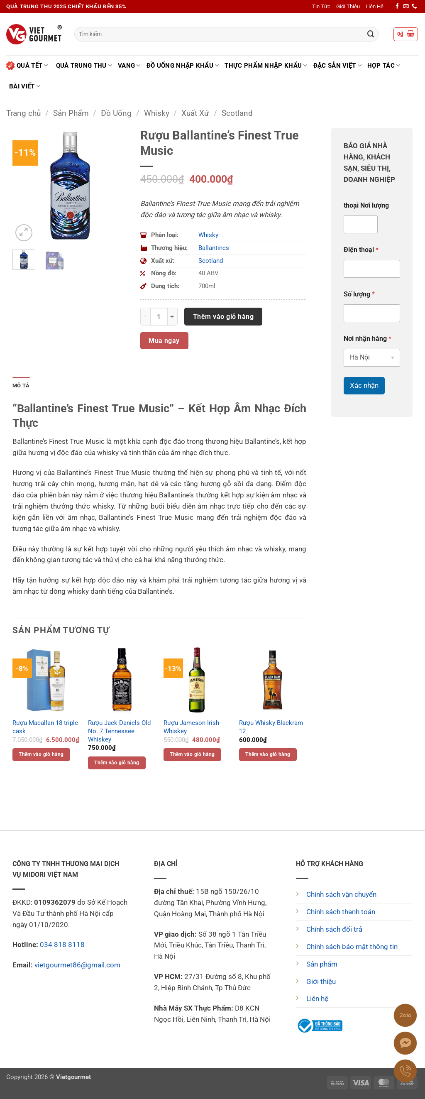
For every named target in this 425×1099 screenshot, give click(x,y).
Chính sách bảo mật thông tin (352, 946)
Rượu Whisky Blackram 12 (271, 727)
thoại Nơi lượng (366, 205)
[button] (405, 34)
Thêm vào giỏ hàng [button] (41, 754)
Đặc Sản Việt (337, 65)
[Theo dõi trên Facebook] (397, 7)
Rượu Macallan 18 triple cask (45, 727)
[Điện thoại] (372, 269)
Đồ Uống (116, 113)
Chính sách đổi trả (334, 929)
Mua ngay (164, 341)
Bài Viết (24, 86)
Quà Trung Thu (84, 65)
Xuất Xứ (195, 113)
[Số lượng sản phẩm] (159, 316)
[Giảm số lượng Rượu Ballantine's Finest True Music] (145, 316)
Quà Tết (27, 65)
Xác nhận (364, 385)
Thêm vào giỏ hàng (223, 317)
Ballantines (213, 248)
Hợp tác (384, 65)
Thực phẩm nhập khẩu (266, 65)
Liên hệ (317, 998)
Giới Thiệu (348, 6)
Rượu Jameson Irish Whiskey (191, 727)
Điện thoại (361, 250)
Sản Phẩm (71, 113)
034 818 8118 (62, 944)
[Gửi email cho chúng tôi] (406, 7)
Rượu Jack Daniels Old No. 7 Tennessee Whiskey (119, 731)
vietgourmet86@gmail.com (77, 965)
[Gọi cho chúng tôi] (414, 7)
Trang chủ (23, 113)
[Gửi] (370, 34)
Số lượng (359, 294)
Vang (129, 65)
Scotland (237, 113)
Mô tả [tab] (20, 385)
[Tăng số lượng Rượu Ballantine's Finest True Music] (173, 316)
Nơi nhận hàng (367, 339)
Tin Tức (321, 6)
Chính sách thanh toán (340, 912)
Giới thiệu (321, 981)
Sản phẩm (321, 964)
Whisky (156, 113)
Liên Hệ (374, 6)
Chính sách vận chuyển (341, 894)
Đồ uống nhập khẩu (183, 65)
